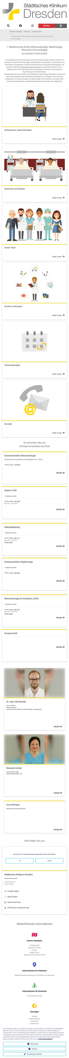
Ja (19, 860)
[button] (34, 891)
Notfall (46, 26)
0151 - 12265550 (15, 465)
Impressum (34, 1021)
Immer (49, 860)
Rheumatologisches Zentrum (31, 67)
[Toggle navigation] (61, 26)
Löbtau (34, 950)
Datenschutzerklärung (45, 1039)
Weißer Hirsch (34, 952)
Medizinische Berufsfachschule (34, 955)
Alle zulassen (34, 1044)
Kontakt (34, 1016)
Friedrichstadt (34, 945)
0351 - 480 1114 (15, 538)
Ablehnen (34, 1049)
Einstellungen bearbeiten (34, 1054)
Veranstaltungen (34, 1019)
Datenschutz (34, 1023)
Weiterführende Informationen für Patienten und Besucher (34, 975)
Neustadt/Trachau (34, 948)
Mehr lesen (58, 139)
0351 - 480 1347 (15, 609)
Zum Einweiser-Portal (34, 996)
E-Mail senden (8, 542)
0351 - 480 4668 (15, 501)
